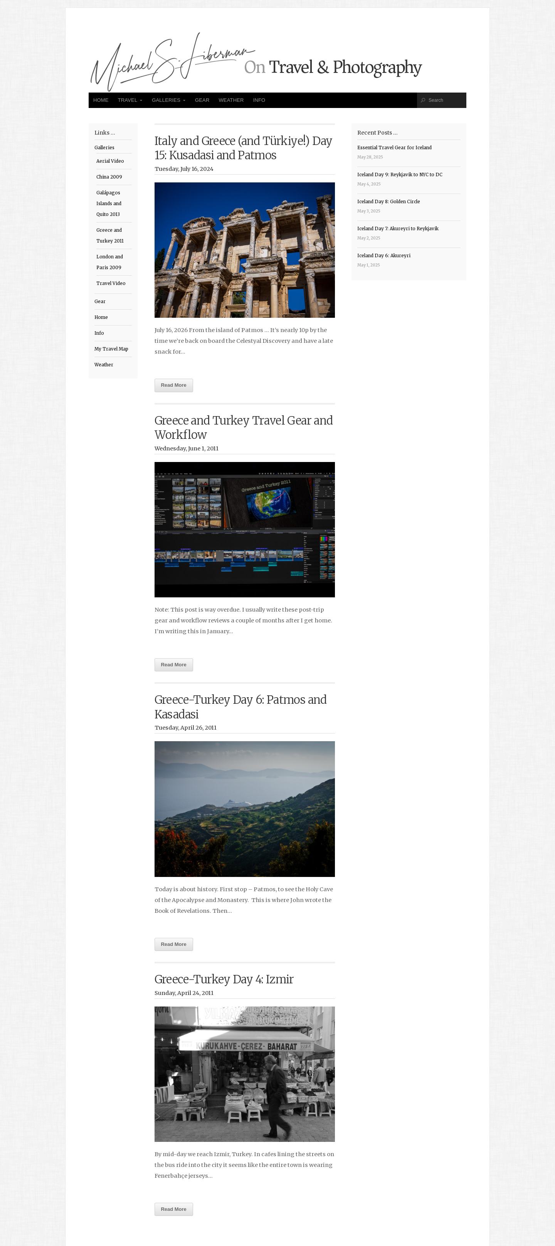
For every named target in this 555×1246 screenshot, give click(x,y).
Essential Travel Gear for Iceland (394, 147)
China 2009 (109, 177)
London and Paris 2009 (109, 262)
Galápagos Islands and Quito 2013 (108, 203)
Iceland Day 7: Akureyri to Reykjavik (398, 228)
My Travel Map (111, 349)
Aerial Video (110, 161)
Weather (231, 100)
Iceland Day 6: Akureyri (383, 255)
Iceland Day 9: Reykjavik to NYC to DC (399, 174)
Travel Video (111, 283)
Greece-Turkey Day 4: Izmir (224, 979)
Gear (202, 100)
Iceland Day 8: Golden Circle (388, 201)
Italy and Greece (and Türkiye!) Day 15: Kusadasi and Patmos (244, 148)
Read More (174, 385)
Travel (128, 100)
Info (259, 100)
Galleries (166, 100)
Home (101, 100)
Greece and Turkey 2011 (110, 236)
